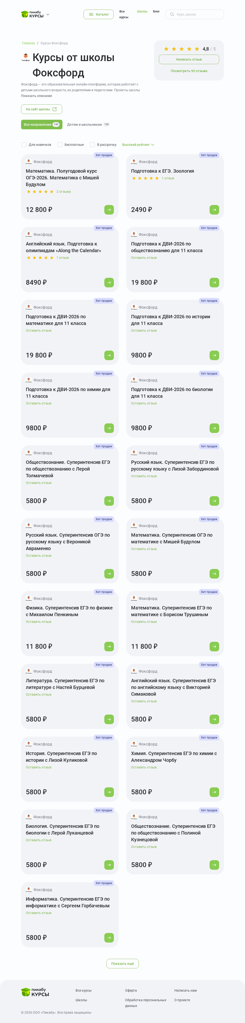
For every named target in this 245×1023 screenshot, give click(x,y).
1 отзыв (168, 178)
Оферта (131, 990)
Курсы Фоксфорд (54, 43)
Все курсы (123, 14)
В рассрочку (107, 145)
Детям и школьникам (88, 124)
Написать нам (185, 990)
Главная (28, 43)
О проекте (182, 1000)
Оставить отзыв (144, 258)
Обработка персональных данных (145, 1003)
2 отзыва (63, 191)
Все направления (42, 124)
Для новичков (40, 145)
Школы (142, 11)
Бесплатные (74, 145)
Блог (156, 11)
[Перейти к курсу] (109, 210)
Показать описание (36, 96)
